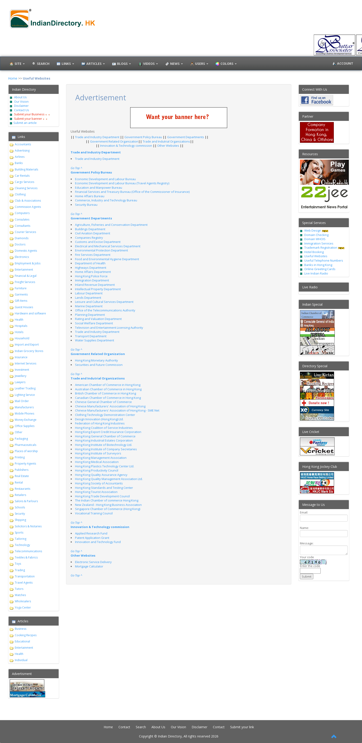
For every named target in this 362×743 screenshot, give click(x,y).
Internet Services (25, 363)
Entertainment (24, 270)
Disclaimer (21, 106)
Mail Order (22, 401)
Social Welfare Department (94, 323)
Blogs (121, 64)
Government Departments (186, 137)
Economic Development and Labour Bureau (105, 179)
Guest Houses (24, 307)
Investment (22, 370)
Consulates (22, 219)
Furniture (21, 288)
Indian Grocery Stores (29, 351)
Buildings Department (90, 229)
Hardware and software (30, 313)
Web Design (312, 230)
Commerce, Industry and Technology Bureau (106, 200)
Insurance (21, 357)
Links (65, 64)
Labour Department (89, 293)
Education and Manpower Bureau (98, 187)
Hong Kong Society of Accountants (99, 483)
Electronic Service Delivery (93, 562)
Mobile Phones (24, 413)
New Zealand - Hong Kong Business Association (108, 505)
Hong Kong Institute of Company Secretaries (106, 449)
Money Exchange (25, 420)
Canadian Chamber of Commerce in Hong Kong (108, 398)
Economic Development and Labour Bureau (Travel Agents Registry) (122, 183)
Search (141, 727)
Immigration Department (92, 280)
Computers (22, 213)
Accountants (23, 144)
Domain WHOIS (315, 239)
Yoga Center (23, 607)
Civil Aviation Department (92, 233)
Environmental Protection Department (101, 250)
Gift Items (21, 301)
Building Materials (26, 169)
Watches (20, 595)
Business (20, 629)
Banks (19, 163)
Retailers (20, 495)
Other (18, 432)
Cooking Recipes (25, 635)
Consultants (22, 226)
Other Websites (168, 145)
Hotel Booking (314, 252)
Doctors (20, 244)
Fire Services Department (92, 255)
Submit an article (25, 123)
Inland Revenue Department (95, 285)
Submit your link (242, 727)
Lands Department (88, 297)
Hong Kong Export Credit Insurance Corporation (108, 432)
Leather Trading (25, 388)
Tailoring (20, 539)
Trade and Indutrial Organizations (166, 141)
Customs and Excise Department (98, 242)
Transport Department (90, 336)
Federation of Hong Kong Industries (100, 423)
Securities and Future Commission (99, 365)
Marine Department (89, 306)
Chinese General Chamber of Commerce (103, 402)
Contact (124, 727)
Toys (18, 564)
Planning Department (90, 315)
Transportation (25, 576)
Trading (20, 570)
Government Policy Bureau (143, 137)
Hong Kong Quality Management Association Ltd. (109, 479)
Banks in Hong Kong (318, 265)
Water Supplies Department (94, 340)
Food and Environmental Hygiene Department (107, 259)
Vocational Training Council (94, 513)
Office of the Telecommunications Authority (105, 310)
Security (20, 514)
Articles (92, 64)
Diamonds (21, 238)
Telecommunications (28, 551)
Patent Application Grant (92, 538)
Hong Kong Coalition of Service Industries (104, 428)
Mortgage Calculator (89, 566)
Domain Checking (316, 235)
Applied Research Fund (91, 533)
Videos (147, 64)
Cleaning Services (26, 188)
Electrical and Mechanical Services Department (107, 246)
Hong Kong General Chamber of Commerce (105, 436)
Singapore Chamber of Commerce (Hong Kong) (107, 509)
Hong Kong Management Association (101, 458)
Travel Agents (24, 583)
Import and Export (27, 344)
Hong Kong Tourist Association (96, 492)
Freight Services (25, 282)
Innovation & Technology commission (126, 145)
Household (22, 338)
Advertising (22, 150)
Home (12, 78)
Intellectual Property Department (98, 289)
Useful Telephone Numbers (323, 260)
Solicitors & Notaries (28, 526)
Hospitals (21, 326)
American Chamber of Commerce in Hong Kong (107, 385)
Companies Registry (89, 238)
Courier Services (25, 232)
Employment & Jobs (27, 263)
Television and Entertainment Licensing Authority (109, 327)
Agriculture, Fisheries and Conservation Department (111, 225)
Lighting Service (25, 395)
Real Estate (22, 476)
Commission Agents (28, 207)
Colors (225, 64)
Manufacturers (24, 407)
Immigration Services (318, 243)
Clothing (20, 194)
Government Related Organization (114, 141)
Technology (22, 545)
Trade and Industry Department (97, 137)
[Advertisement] (208, 596)
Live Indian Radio (316, 273)
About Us (20, 97)
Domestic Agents (26, 251)
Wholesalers (23, 601)
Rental (19, 482)
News (173, 64)
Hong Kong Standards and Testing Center (104, 488)
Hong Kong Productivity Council (96, 470)
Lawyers (20, 382)
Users (198, 64)
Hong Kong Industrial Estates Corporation (104, 440)
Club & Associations (28, 201)
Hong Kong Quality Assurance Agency (101, 475)
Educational (22, 641)
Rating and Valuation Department (98, 319)
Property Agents (25, 463)
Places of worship (26, 451)
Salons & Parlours (26, 501)
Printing (20, 457)
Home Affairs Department (93, 272)
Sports (19, 532)
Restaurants (22, 489)
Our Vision (21, 101)
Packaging (21, 439)
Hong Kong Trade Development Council (102, 496)
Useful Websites (315, 256)
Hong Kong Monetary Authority (96, 360)
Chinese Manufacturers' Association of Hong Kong (110, 406)
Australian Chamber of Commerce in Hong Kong (108, 389)
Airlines (19, 157)
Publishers (21, 470)
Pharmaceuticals (25, 445)
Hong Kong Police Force (91, 276)
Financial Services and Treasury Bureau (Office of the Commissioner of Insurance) (132, 192)
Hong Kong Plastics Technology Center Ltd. (104, 466)
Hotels (19, 332)
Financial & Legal (25, 276)
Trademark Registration (321, 247)
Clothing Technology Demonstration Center (105, 415)
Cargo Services (24, 182)
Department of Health (90, 263)
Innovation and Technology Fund (98, 542)
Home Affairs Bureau (89, 196)
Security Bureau (86, 205)
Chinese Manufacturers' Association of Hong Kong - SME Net (117, 410)
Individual (21, 660)
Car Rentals (22, 176)
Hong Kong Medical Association (97, 462)
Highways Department (90, 268)
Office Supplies (24, 426)
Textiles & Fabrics (26, 557)
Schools (20, 507)
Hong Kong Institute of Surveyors (98, 453)
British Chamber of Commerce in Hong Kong (105, 393)
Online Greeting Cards (319, 269)
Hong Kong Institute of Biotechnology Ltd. (103, 445)
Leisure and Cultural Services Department (104, 302)
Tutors (19, 589)
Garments (21, 294)
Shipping (20, 520)
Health (19, 320)
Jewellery (20, 376)
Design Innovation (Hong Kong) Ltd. (99, 419)
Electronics (22, 257)
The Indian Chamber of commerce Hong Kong (106, 500)
